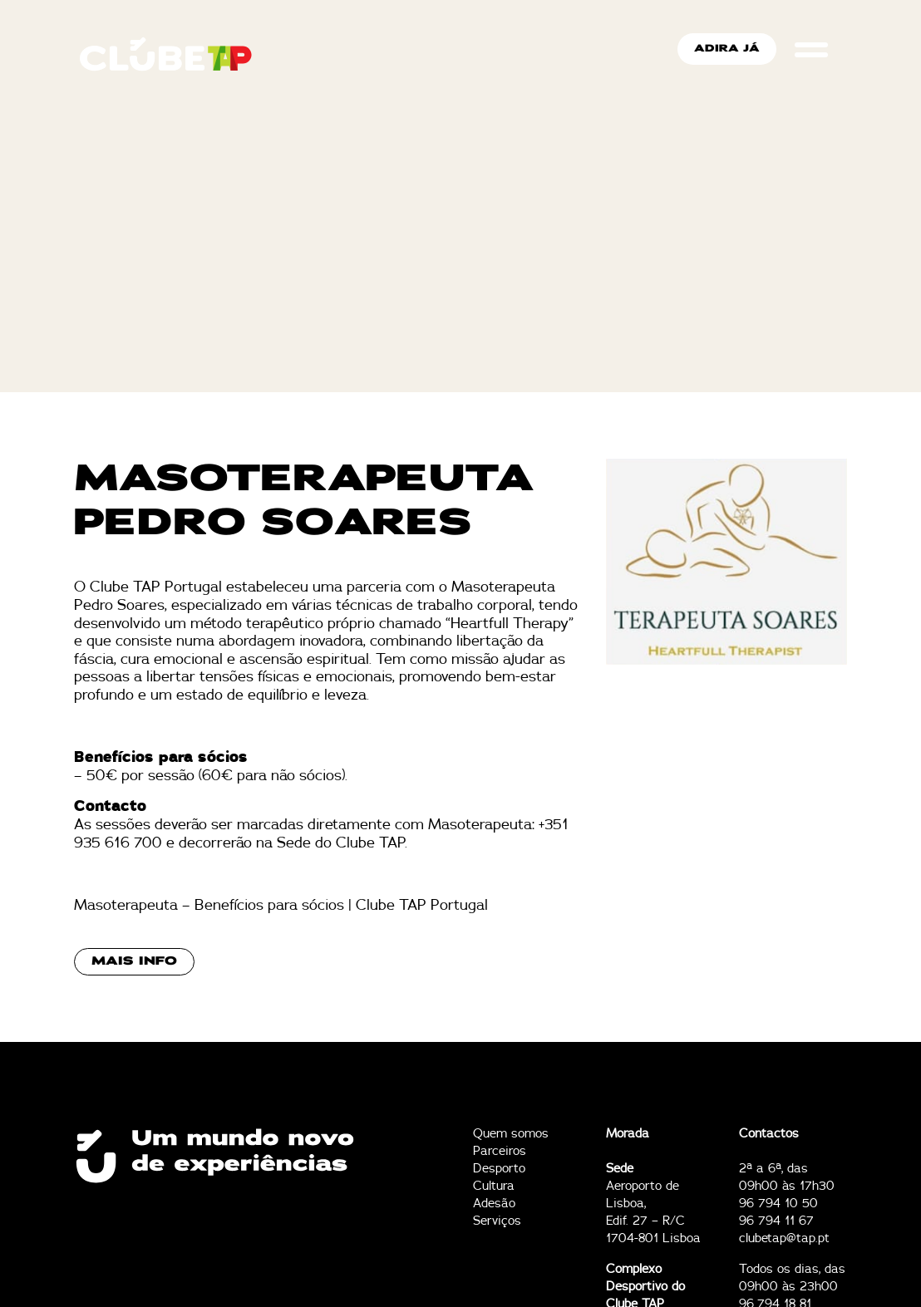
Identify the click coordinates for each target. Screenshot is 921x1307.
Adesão (494, 1203)
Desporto (499, 1168)
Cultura (494, 1186)
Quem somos (511, 1134)
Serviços (497, 1221)
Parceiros (499, 1151)
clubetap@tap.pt (784, 1238)
